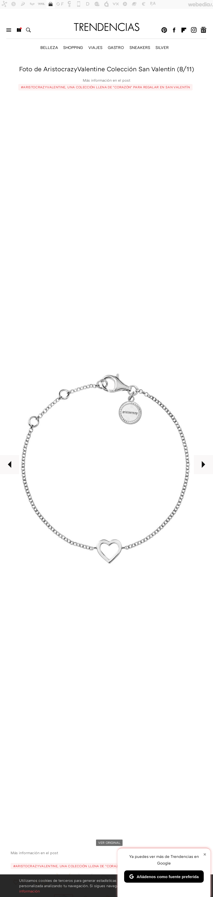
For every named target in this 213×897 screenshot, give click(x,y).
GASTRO (116, 47)
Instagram (193, 30)
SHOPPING (73, 47)
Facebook (174, 30)
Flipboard (184, 30)
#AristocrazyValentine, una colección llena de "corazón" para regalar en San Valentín (105, 87)
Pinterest (164, 30)
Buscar (28, 30)
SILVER (162, 47)
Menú (9, 30)
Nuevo (18, 30)
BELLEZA (49, 47)
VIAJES (95, 47)
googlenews (203, 30)
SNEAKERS (139, 47)
